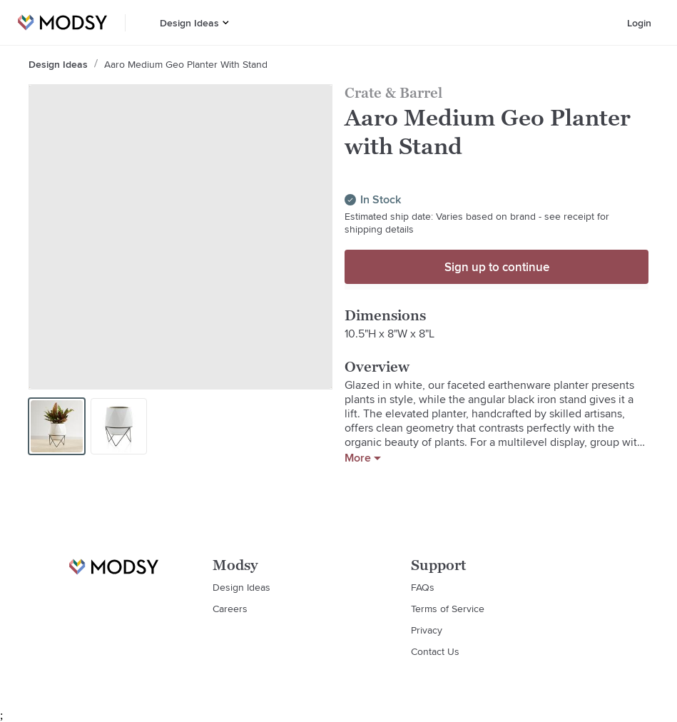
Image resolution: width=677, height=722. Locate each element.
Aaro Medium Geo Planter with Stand (186, 64)
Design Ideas (189, 23)
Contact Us (435, 651)
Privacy (426, 630)
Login (639, 23)
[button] (226, 22)
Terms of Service (447, 608)
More (363, 458)
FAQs (422, 587)
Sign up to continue (496, 266)
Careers (230, 608)
